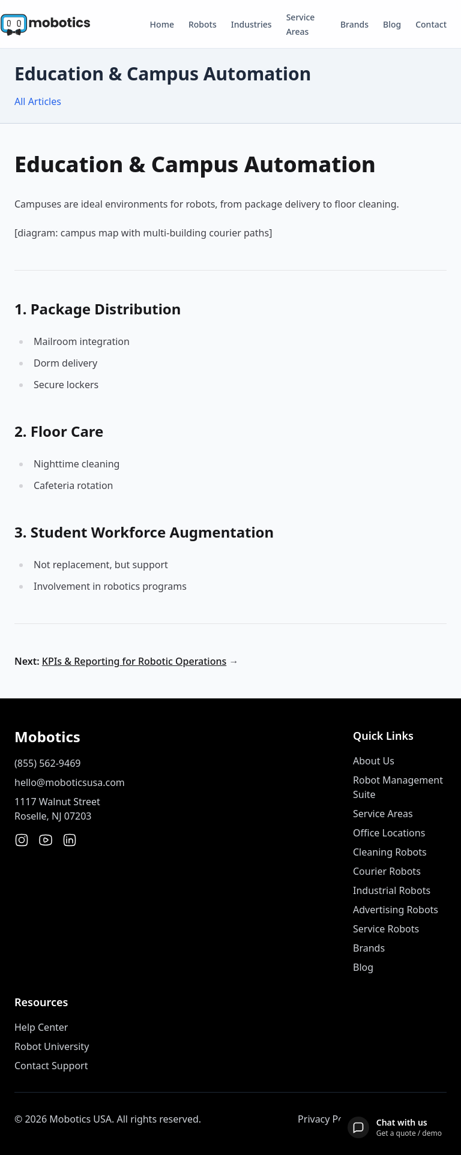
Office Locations (389, 832)
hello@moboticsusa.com (69, 782)
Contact (431, 24)
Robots (202, 24)
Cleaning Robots (390, 852)
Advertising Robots (395, 909)
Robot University (51, 1046)
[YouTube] (45, 840)
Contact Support (51, 1065)
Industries (251, 24)
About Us (373, 760)
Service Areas (383, 813)
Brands (354, 24)
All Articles (37, 101)
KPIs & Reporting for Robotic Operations (134, 661)
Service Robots (386, 928)
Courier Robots (387, 871)
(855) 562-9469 (47, 763)
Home (162, 24)
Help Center (41, 1027)
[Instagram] (21, 840)
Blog (392, 24)
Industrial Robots (391, 890)
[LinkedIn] (69, 840)
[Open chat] (394, 1127)
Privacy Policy (328, 1119)
